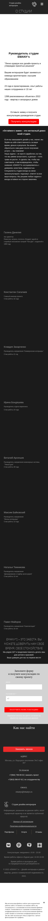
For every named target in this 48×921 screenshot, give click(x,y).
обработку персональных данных (24, 718)
